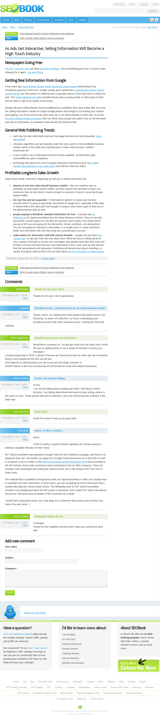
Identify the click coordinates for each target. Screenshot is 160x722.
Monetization (84, 687)
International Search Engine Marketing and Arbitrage (47, 33)
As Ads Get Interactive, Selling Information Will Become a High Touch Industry (54, 51)
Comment (11, 568)
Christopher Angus (65, 699)
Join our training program (17, 634)
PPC (49, 687)
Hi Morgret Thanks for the (49, 516)
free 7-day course (38, 648)
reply (25, 298)
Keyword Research (72, 644)
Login (155, 4)
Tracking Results (70, 653)
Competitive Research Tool (45, 693)
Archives (132, 682)
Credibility (70, 687)
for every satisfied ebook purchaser (23, 118)
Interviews (136, 687)
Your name (11, 546)
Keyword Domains (134, 693)
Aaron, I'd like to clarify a (48, 430)
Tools (71, 19)
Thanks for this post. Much (49, 289)
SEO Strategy (37, 687)
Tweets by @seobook (35, 612)
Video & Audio (100, 687)
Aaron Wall (48, 258)
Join (119, 4)
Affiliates (111, 682)
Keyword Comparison (112, 693)
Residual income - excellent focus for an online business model (70, 308)
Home (6, 19)
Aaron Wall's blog (26, 27)
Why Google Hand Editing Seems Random (42, 38)
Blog (16, 19)
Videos (83, 19)
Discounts (149, 687)
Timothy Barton (96, 699)
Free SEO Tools (45, 682)
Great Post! (41, 411)
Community (43, 19)
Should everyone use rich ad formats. (55, 338)
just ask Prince (35, 72)
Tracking (58, 687)
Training (58, 19)
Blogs (12, 27)
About (132, 4)
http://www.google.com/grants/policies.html (65, 461)
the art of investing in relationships (86, 251)
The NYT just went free (17, 68)
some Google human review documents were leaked (49, 86)
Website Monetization (73, 663)
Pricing (28, 19)
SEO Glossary (62, 682)
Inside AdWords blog (26, 97)
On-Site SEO (68, 639)
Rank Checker (66, 693)
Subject (9, 557)
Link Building (68, 634)
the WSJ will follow (49, 68)
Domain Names (70, 648)
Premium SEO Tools (119, 687)
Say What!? (152, 27)
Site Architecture (70, 658)
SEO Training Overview (16, 687)
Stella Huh (81, 699)
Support (144, 4)
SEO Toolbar (23, 693)
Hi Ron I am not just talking (50, 378)
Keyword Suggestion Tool (88, 693)
